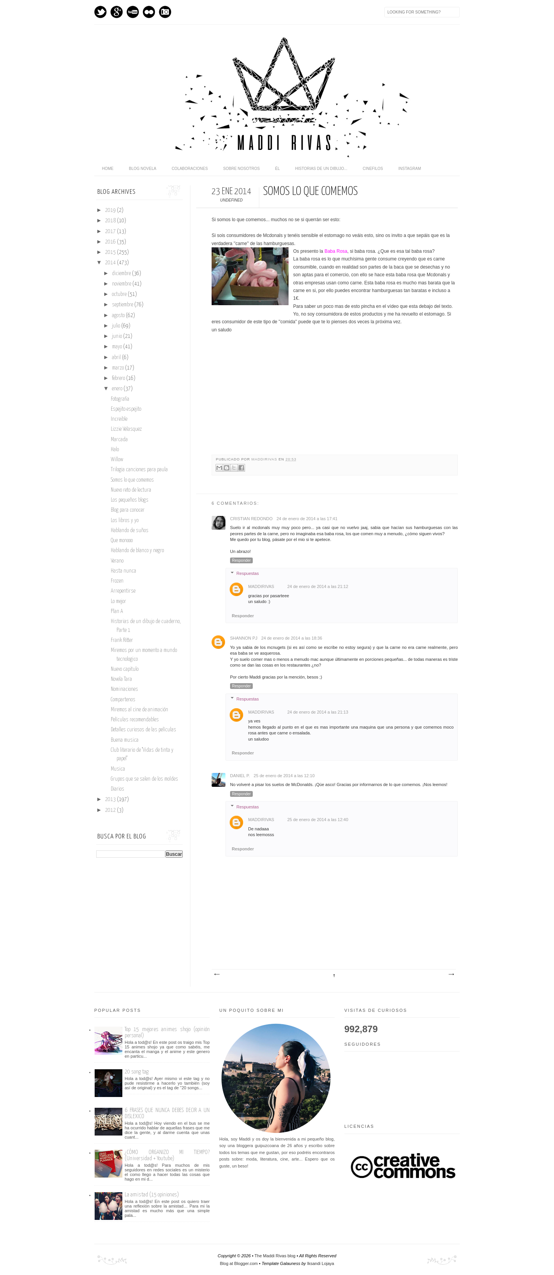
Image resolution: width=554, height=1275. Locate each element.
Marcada (119, 439)
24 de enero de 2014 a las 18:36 (291, 638)
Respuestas (248, 573)
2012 (111, 810)
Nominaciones (124, 689)
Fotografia (120, 399)
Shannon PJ (243, 638)
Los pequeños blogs (130, 500)
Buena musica (124, 740)
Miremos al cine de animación (139, 709)
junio (117, 336)
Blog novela (142, 168)
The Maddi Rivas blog (275, 1255)
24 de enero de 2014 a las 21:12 (317, 586)
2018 (111, 220)
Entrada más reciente (217, 974)
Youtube (133, 12)
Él (277, 168)
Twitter (100, 12)
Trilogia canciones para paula (139, 469)
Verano (117, 561)
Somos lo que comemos (132, 480)
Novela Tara (121, 679)
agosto (119, 315)
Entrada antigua (451, 974)
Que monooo (122, 540)
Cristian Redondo (251, 518)
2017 (111, 231)
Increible (119, 419)
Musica (118, 769)
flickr (149, 12)
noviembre (122, 284)
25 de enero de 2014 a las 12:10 (284, 775)
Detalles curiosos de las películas (143, 729)
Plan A (117, 611)
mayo (117, 346)
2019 (111, 210)
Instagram (165, 12)
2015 (111, 252)
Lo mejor (118, 601)
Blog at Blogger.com (239, 1263)
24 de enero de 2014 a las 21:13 (317, 712)
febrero (119, 378)
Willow (117, 459)
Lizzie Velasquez (126, 429)
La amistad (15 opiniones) (152, 1195)
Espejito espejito (126, 409)
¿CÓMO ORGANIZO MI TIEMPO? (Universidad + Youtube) (167, 1155)
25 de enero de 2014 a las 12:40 (317, 819)
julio (116, 326)
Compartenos (123, 699)
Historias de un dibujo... (321, 168)
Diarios (117, 789)
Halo (115, 449)
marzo (118, 368)
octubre (120, 294)
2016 (111, 242)
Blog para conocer (128, 510)
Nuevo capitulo (124, 669)
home (107, 168)
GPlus (116, 12)
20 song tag (137, 1072)
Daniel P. (240, 775)
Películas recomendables (135, 719)
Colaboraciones (190, 168)
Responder (241, 560)
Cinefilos (373, 168)
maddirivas (265, 459)
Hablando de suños (130, 530)
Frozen (117, 581)
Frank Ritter (122, 640)
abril (117, 357)
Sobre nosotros (241, 168)
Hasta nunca (123, 571)
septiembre (123, 304)
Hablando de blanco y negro (137, 550)
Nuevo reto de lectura (131, 490)
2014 (111, 262)
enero (117, 388)
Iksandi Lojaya (320, 1263)
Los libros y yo (124, 520)
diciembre (122, 273)
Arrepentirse (123, 591)
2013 (111, 799)
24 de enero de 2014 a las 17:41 (307, 518)
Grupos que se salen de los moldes (144, 779)
